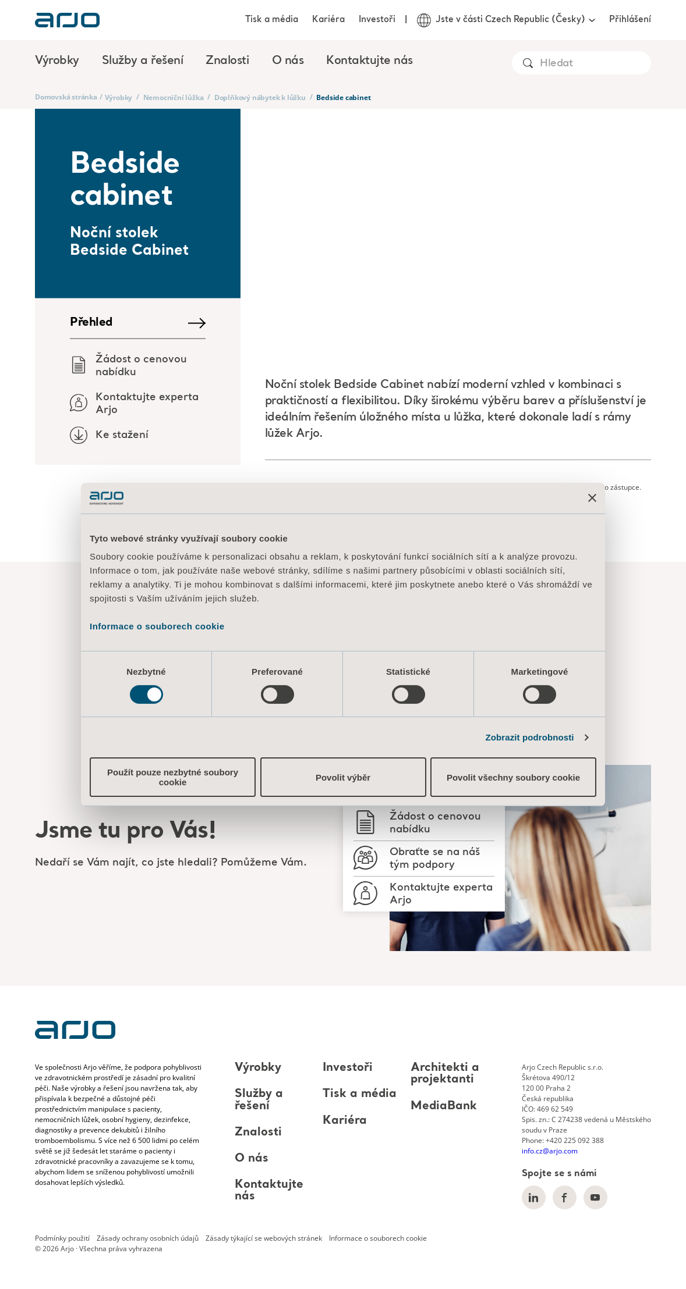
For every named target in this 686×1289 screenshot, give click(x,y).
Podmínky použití (62, 1238)
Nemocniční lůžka (173, 97)
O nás (251, 1159)
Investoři (377, 20)
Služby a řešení (259, 1100)
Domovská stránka (66, 97)
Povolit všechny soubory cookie (513, 777)
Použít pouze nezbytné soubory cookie (172, 777)
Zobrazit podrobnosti (530, 737)
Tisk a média (271, 20)
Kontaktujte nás (369, 61)
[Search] (595, 64)
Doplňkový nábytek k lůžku (260, 97)
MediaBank (444, 1106)
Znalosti (258, 1132)
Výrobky (119, 97)
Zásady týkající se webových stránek (264, 1238)
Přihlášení (630, 20)
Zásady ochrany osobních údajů (148, 1238)
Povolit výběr (343, 777)
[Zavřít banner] (592, 498)
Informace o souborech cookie (157, 626)
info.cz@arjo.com (550, 1151)
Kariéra (328, 20)
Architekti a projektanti (445, 1073)
